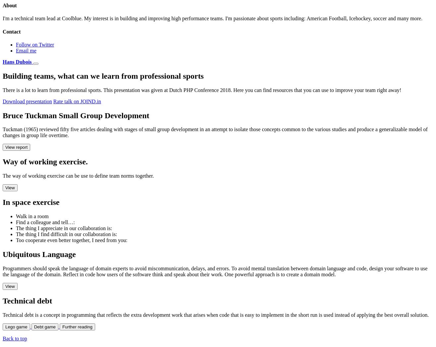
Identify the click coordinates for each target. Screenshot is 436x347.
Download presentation (27, 101)
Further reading (77, 326)
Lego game (16, 326)
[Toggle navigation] (35, 64)
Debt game (45, 326)
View (10, 187)
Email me (26, 50)
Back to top (15, 338)
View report (16, 147)
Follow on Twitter (35, 44)
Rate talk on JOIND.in (77, 101)
